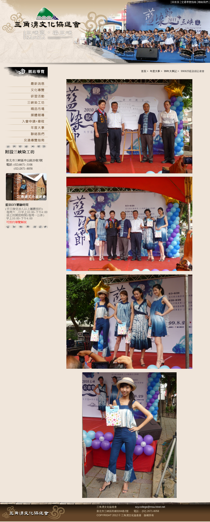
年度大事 (155, 71)
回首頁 (175, 2)
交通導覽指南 (188, 2)
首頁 (143, 71)
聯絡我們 (203, 2)
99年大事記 (170, 71)
